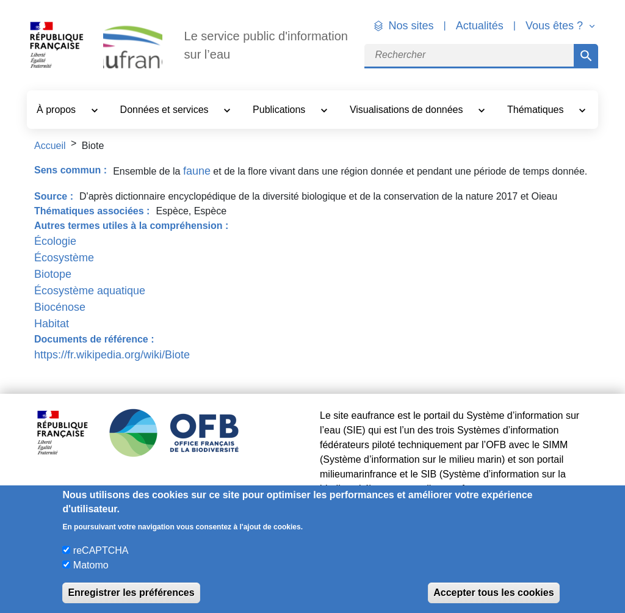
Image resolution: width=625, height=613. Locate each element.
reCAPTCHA (101, 550)
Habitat (51, 323)
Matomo (91, 565)
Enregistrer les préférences (131, 592)
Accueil (50, 145)
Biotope (52, 274)
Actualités (480, 26)
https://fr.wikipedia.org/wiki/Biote (112, 355)
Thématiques (536, 109)
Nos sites (411, 26)
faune (197, 171)
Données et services (165, 109)
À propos (57, 109)
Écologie (55, 241)
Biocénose (59, 307)
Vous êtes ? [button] (556, 26)
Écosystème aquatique (89, 291)
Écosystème (64, 258)
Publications (280, 109)
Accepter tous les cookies (493, 592)
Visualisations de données (408, 109)
